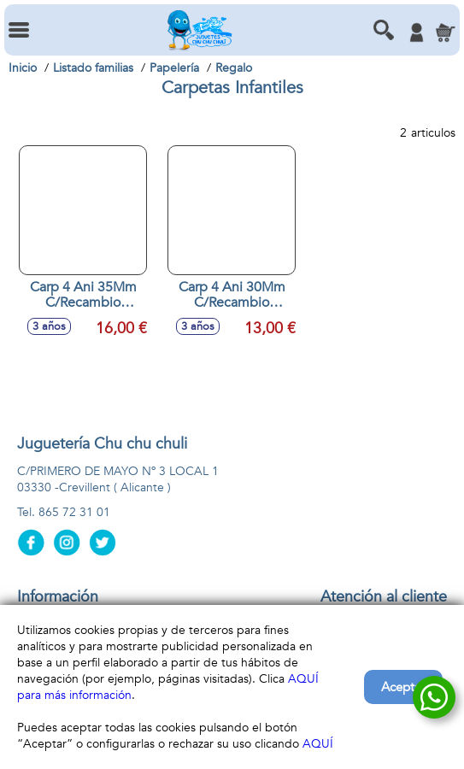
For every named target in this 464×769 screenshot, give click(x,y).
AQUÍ (317, 744)
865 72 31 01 (74, 512)
